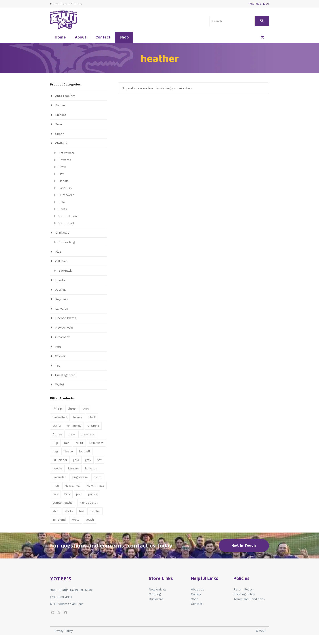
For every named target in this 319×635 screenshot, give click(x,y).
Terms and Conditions (249, 599)
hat (99, 460)
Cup (55, 443)
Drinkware (62, 232)
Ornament (62, 337)
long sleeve (79, 477)
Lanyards (61, 308)
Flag (58, 251)
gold (76, 460)
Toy (57, 365)
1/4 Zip (57, 408)
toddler (95, 511)
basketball (59, 417)
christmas (74, 425)
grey (88, 460)
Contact (196, 603)
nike (55, 494)
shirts (69, 511)
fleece (68, 451)
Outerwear (66, 195)
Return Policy (243, 589)
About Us (197, 589)
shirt (55, 511)
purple (92, 494)
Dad (66, 443)
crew (71, 434)
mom (97, 477)
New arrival (72, 485)
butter (56, 425)
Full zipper (59, 460)
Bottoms (65, 160)
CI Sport (93, 425)
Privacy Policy (63, 631)
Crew (62, 167)
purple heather (63, 502)
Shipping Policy (244, 594)
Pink (67, 494)
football (84, 451)
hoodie (57, 468)
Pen (58, 346)
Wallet (59, 384)
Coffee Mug (67, 242)
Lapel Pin (65, 188)
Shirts (63, 209)
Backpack (65, 270)
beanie (77, 417)
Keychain (61, 299)
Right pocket (89, 502)
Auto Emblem (65, 96)
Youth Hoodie (68, 216)
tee (81, 511)
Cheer (59, 134)
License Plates (65, 318)
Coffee (57, 434)
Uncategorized (65, 375)
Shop (194, 599)
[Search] (262, 21)
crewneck (87, 434)
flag (55, 451)
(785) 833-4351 (61, 597)
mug (55, 485)
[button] (262, 37)
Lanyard (73, 468)
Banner (60, 105)
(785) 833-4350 (259, 3)
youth (90, 519)
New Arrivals (64, 327)
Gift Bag (60, 261)
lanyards (91, 468)
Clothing (61, 143)
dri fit (79, 443)
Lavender (59, 477)
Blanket (60, 115)
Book (58, 124)
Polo (62, 202)
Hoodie (64, 181)
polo (79, 494)
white (75, 519)
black (92, 417)
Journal (60, 289)
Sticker (60, 356)
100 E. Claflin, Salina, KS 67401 (71, 590)
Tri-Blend (59, 519)
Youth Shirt (66, 223)
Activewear (66, 153)
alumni (72, 408)
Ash (86, 408)
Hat (61, 174)
